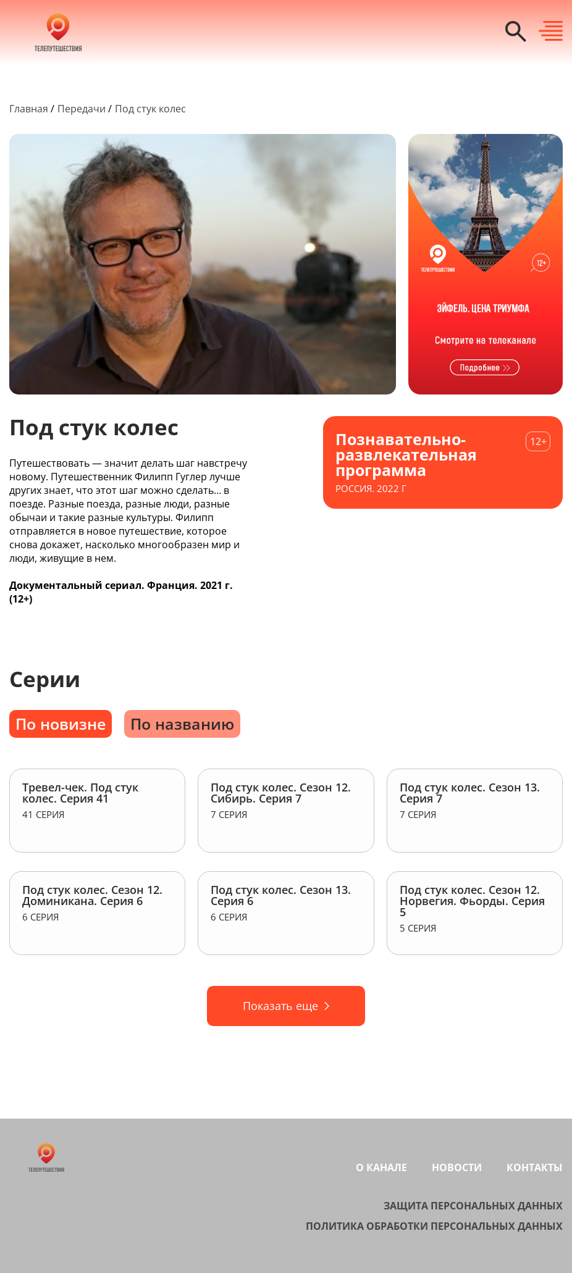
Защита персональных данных (473, 1205)
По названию (182, 723)
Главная (28, 108)
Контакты (535, 1167)
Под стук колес (150, 108)
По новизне (60, 723)
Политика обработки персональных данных (434, 1226)
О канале (381, 1167)
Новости (457, 1167)
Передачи (81, 108)
